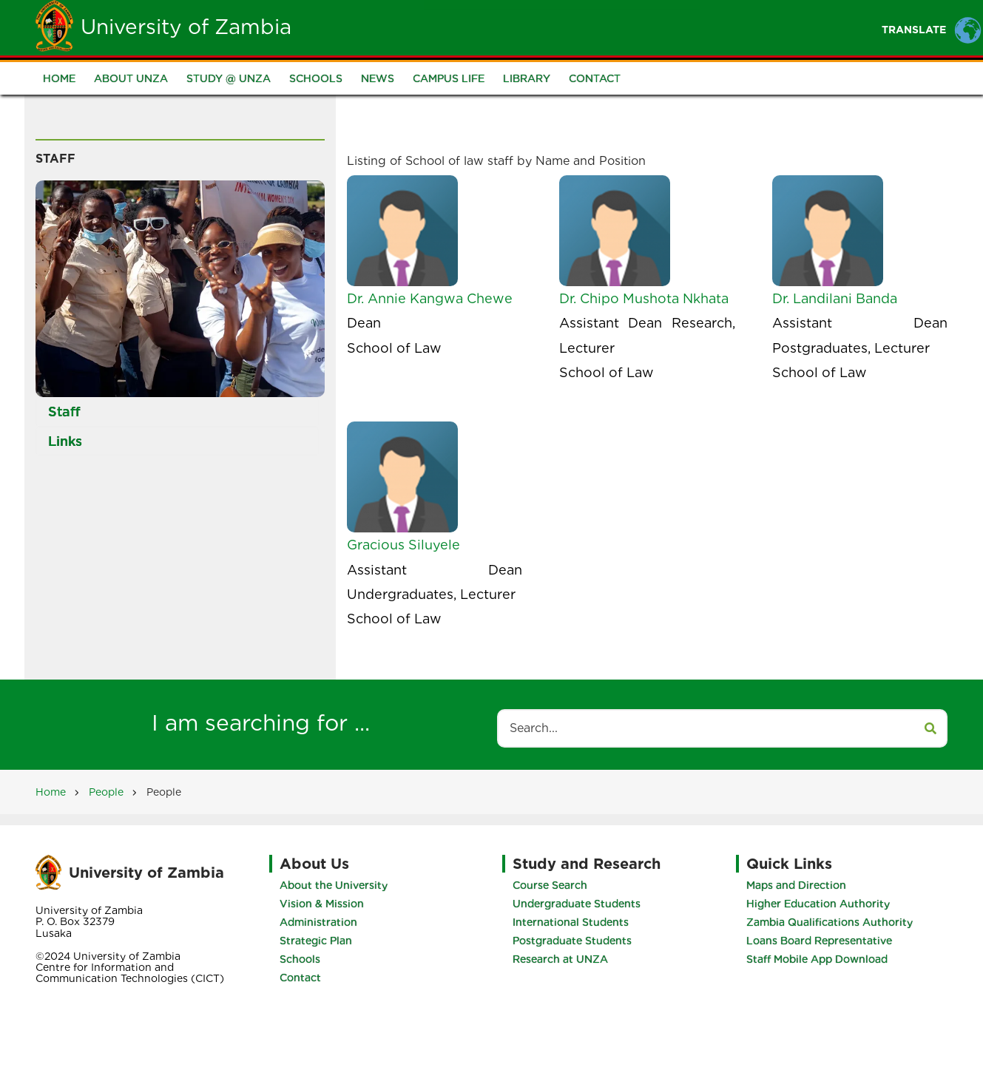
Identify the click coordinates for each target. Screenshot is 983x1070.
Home (393, 27)
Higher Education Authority (818, 904)
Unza (453, 27)
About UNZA (131, 78)
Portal (664, 27)
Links (65, 441)
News (377, 78)
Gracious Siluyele (403, 544)
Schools (315, 78)
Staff (598, 27)
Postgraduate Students (572, 941)
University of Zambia (186, 26)
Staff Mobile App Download (817, 959)
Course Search (550, 885)
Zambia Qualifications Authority (829, 922)
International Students (571, 922)
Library (526, 78)
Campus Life (448, 78)
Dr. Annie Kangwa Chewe (430, 298)
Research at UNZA (560, 959)
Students (525, 27)
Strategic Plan (316, 941)
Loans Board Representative (819, 941)
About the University (334, 885)
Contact (595, 78)
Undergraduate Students (577, 904)
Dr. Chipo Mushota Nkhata (644, 298)
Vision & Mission (322, 904)
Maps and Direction (796, 885)
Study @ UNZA (228, 78)
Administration (318, 922)
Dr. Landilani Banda (834, 298)
